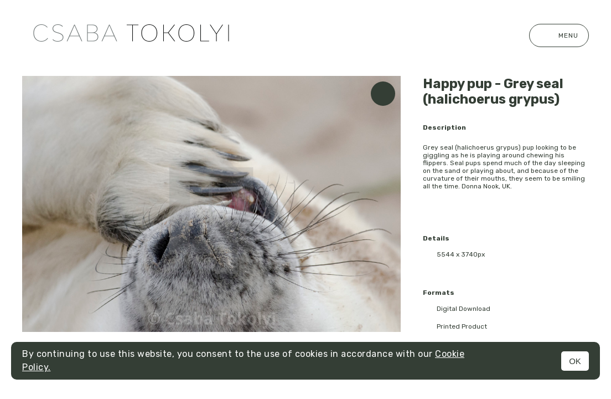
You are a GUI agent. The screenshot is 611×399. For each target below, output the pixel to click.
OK (575, 361)
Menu (559, 35)
